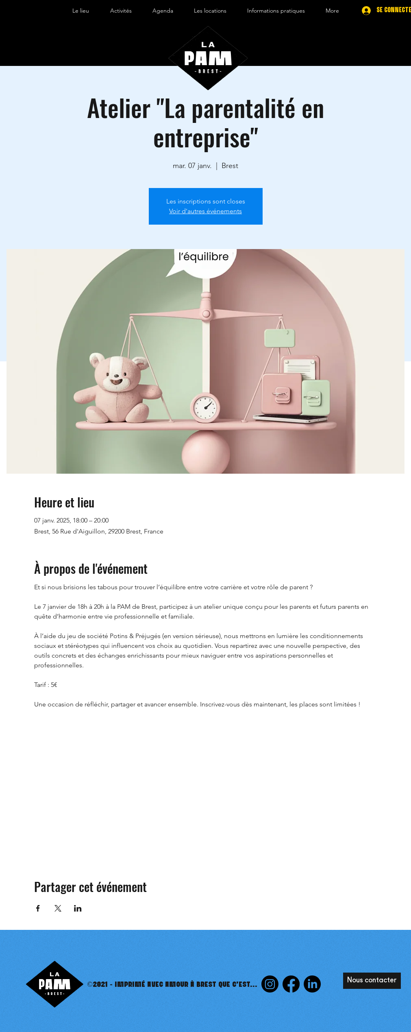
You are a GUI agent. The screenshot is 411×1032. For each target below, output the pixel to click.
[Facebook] (291, 984)
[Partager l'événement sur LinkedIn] (78, 908)
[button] (81, 10)
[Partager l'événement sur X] (58, 908)
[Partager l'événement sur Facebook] (38, 908)
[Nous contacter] (372, 981)
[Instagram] (269, 984)
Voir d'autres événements (205, 211)
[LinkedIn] (312, 984)
